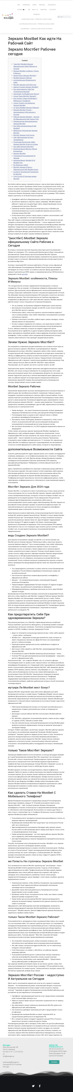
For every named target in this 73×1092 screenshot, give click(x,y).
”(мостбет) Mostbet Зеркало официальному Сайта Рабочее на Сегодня (25, 66)
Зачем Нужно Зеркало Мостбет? (24, 76)
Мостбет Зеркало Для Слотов (23, 135)
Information (52, 5)
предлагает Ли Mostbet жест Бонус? (26, 94)
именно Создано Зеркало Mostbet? (25, 87)
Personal (42, 5)
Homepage (36, 14)
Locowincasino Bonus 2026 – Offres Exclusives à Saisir (36, 24)
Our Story (52, 9)
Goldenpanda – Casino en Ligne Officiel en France (36, 28)
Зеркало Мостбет (19, 153)
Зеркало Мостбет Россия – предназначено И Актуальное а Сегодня (24, 112)
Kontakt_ (21, 9)
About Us (35, 9)
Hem (18, 5)
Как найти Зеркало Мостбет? (23, 147)
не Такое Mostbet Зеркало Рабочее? (26, 108)
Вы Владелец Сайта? (20, 165)
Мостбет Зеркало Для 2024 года (24, 85)
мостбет (25, 274)
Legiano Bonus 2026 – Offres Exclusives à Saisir (36, 19)
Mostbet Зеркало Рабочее (22, 78)
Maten (34, 5)
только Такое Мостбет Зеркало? (24, 96)
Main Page (43, 9)
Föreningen (26, 5)
